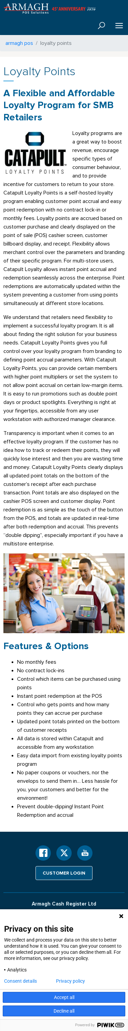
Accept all (64, 997)
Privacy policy (70, 981)
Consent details (20, 981)
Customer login (64, 873)
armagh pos (19, 43)
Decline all (64, 1011)
